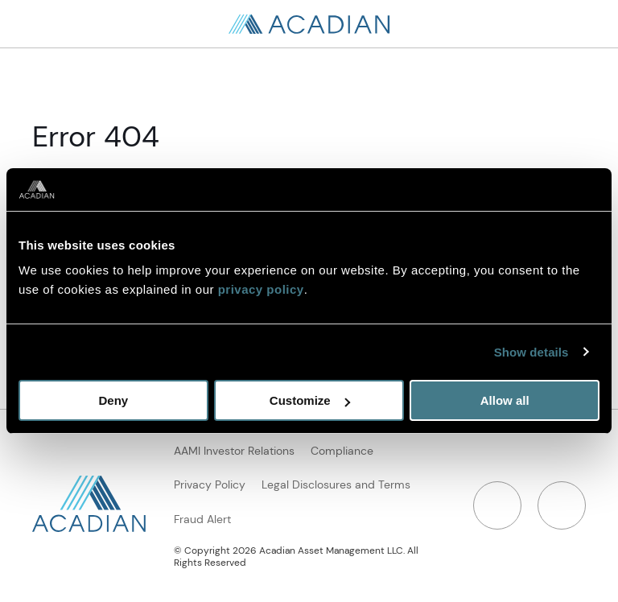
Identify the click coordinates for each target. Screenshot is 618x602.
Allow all (504, 400)
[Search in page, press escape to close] (32, 24)
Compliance (342, 450)
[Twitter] (562, 505)
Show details (531, 352)
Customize (310, 400)
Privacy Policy (209, 484)
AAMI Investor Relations (234, 450)
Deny (113, 400)
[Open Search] (586, 24)
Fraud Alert (202, 519)
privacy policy (261, 289)
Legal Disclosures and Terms (336, 484)
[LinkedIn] (497, 505)
